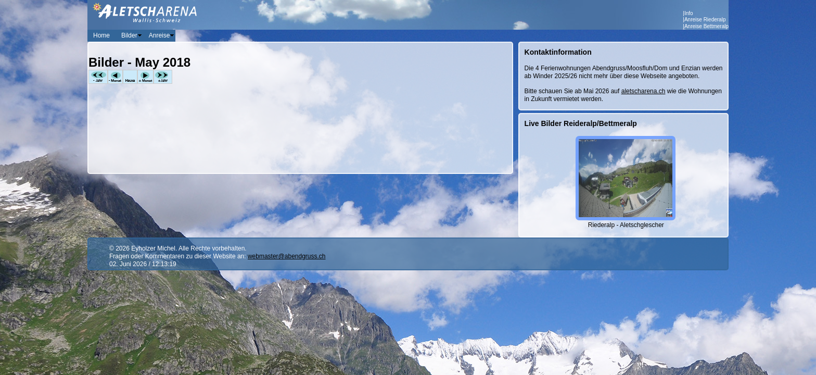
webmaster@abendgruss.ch (287, 256)
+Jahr (163, 77)
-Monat (115, 77)
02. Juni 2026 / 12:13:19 (142, 264)
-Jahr (98, 77)
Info (688, 13)
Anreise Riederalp (705, 19)
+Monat (145, 77)
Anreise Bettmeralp (706, 26)
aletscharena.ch (643, 91)
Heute (130, 77)
